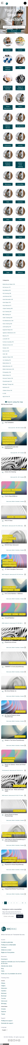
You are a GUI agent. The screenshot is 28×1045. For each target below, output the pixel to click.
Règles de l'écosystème (7, 952)
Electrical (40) (6, 351)
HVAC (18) (5, 354)
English (4, 1030)
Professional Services (7, 88)
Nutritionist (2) (6, 387)
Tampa (3, 1014)
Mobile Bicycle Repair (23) (9, 284)
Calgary (3, 985)
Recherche (14, 31)
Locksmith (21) (6, 338)
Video (7, 219)
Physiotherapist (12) (7, 381)
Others (20, 106)
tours (7, 255)
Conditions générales (7, 942)
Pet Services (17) (6, 287)
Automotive (7, 145)
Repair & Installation (20, 88)
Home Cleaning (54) (7, 323)
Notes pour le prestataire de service (11, 973)
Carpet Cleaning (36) (8, 308)
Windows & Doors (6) (8, 344)
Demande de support (7, 1023)
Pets (20, 67)
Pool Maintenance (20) (8, 320)
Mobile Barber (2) (7, 363)
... (19, 902)
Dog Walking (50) (7, 290)
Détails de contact (6, 950)
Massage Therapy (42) (8, 384)
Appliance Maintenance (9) (9, 332)
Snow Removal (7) (7, 305)
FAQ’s (2, 971)
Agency (20, 255)
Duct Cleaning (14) (7, 311)
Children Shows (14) (7, 390)
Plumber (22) (6, 348)
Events (20, 50)
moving (20, 145)
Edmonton (4, 988)
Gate (7, 202)
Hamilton (3, 991)
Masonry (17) (6, 335)
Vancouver (4, 1001)
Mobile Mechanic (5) (7, 366)
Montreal (3, 996)
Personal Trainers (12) (8, 378)
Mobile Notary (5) (7, 375)
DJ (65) (4, 393)
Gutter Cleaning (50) (7, 317)
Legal (7, 272)
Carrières (3, 947)
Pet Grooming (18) (7, 293)
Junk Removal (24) (7, 296)
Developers (4, 959)
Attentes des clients (6, 966)
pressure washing (7, 164)
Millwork (20, 272)
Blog (2, 968)
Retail (20, 237)
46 (22, 902)
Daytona (3, 1011)
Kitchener (4, 993)
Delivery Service (7, 126)
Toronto (3, 998)
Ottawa (3, 983)
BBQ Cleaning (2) (7, 314)
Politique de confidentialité (8, 945)
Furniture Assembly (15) (8, 341)
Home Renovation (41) (8, 299)
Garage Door (20, 126)
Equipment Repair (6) (7, 329)
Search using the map (14, 402)
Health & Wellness (7, 68)
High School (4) (6, 396)
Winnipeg (3, 1003)
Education (8, 50)
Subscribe (19, 916)
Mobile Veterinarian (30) (8, 369)
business (20, 202)
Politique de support (6, 1020)
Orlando (3, 1009)
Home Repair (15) (7, 302)
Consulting (20, 184)
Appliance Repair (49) (8, 357)
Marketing (8, 184)
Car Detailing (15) (7, 360)
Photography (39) (7, 372)
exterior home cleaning (20, 164)
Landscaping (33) (7, 326)
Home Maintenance (7, 107)
